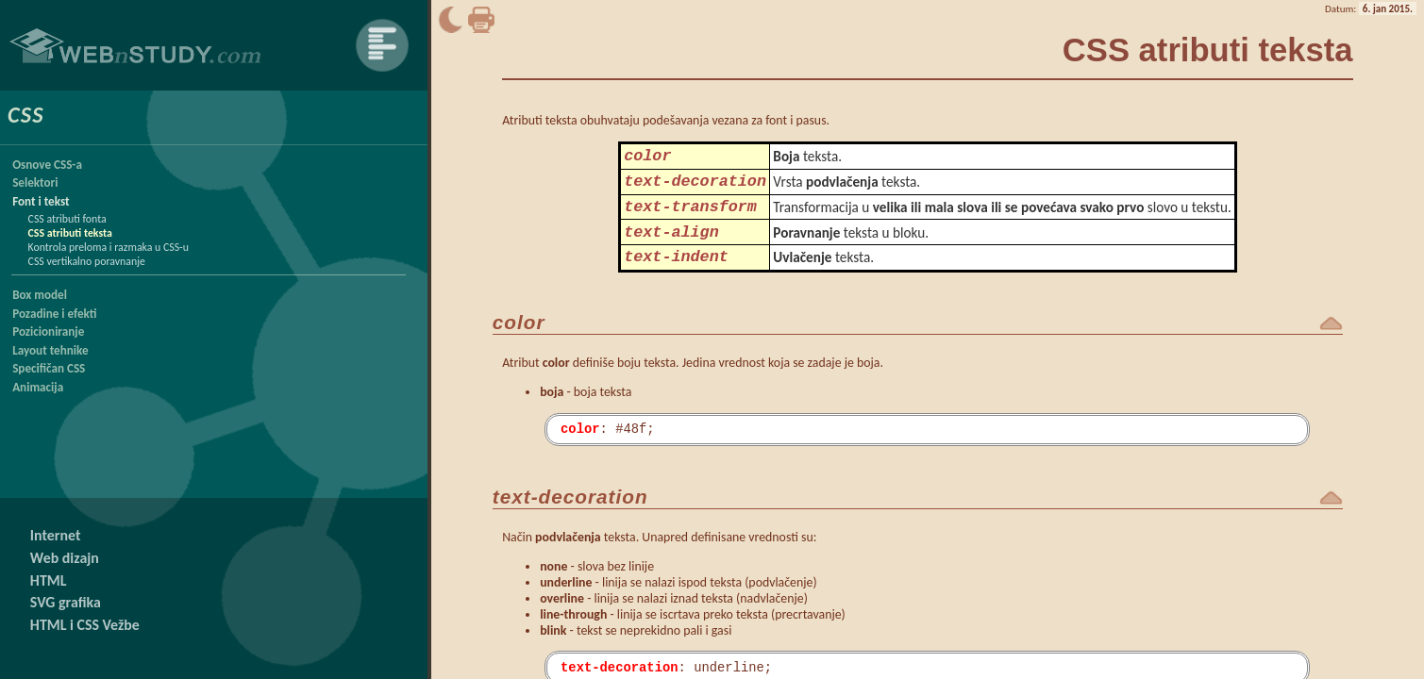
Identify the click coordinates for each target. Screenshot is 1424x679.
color (647, 158)
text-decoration (695, 187)
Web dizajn (64, 558)
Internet (55, 535)
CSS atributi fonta (67, 218)
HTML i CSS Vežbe (85, 625)
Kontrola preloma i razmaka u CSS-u (108, 247)
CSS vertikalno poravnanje (86, 261)
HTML (48, 580)
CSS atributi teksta (70, 233)
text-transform (690, 216)
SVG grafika (65, 602)
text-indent (676, 274)
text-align (671, 246)
